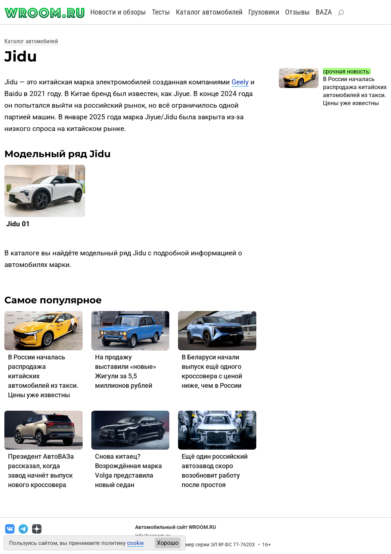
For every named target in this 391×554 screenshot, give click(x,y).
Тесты (161, 12)
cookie (135, 543)
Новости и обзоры (118, 12)
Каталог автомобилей (209, 12)
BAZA (324, 12)
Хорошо (167, 542)
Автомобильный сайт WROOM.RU (175, 527)
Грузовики (263, 12)
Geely (240, 82)
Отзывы (297, 12)
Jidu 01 (18, 224)
